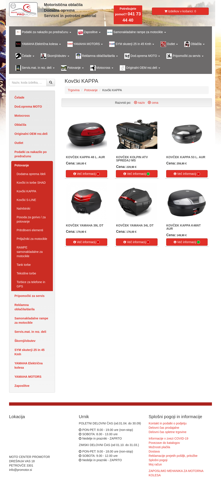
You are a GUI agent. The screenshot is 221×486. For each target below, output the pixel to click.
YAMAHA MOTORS (27, 376)
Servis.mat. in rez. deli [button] (35, 68)
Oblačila (20, 124)
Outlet (18, 143)
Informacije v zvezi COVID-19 (168, 438)
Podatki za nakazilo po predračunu (30, 154)
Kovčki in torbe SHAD (31, 182)
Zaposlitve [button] (89, 32)
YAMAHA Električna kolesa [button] (38, 44)
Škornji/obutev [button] (55, 56)
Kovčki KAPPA (26, 191)
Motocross (22, 115)
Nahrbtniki (23, 208)
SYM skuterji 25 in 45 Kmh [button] (131, 44)
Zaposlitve (21, 385)
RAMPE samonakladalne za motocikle (30, 252)
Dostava (154, 451)
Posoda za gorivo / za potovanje (31, 219)
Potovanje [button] (72, 68)
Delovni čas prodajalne (164, 427)
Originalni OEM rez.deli (30, 133)
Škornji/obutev (24, 341)
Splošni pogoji (158, 460)
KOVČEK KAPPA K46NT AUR (183, 227)
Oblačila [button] (194, 44)
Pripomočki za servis (29, 296)
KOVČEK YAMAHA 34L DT (134, 225)
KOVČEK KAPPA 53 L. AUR (185, 157)
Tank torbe (24, 264)
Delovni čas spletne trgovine (167, 432)
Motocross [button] (101, 68)
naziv (139, 102)
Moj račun (155, 464)
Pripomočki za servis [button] (184, 56)
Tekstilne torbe (26, 273)
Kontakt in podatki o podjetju (168, 423)
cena (153, 102)
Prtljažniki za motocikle (32, 239)
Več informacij (86, 174)
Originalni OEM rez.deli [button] (140, 68)
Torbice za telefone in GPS (31, 284)
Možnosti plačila (159, 447)
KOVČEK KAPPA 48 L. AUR (85, 157)
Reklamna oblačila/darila (24, 307)
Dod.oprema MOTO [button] (142, 56)
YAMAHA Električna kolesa (28, 365)
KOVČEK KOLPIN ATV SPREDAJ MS (132, 158)
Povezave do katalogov (164, 443)
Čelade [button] (25, 56)
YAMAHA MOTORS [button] (85, 44)
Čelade (19, 97)
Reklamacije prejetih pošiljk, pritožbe (173, 455)
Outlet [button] (169, 44)
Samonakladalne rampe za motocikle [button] (136, 32)
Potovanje (21, 165)
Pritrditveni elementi (30, 230)
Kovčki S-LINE (26, 200)
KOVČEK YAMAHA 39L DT (84, 225)
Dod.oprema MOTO (28, 106)
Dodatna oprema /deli (31, 174)
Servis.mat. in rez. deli (30, 331)
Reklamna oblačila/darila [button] (97, 56)
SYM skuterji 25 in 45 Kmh (29, 352)
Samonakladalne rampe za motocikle (31, 320)
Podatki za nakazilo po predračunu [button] (43, 32)
